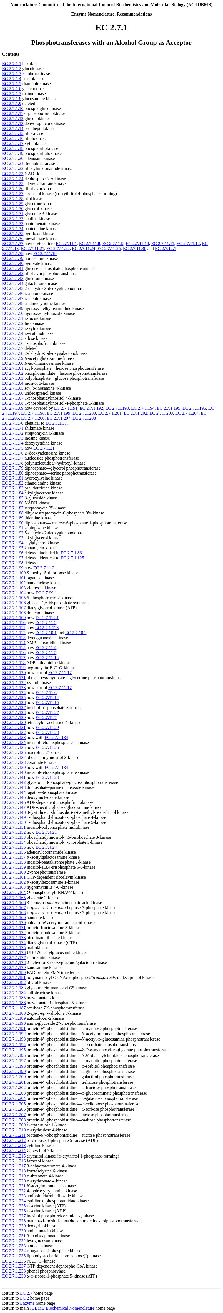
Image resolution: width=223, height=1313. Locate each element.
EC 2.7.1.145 (14, 797)
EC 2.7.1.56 (12, 343)
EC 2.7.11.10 (137, 243)
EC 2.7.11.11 (162, 243)
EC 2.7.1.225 (14, 1206)
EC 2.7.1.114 (14, 642)
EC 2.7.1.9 (11, 103)
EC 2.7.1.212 (14, 1140)
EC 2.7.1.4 (11, 78)
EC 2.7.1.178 (14, 962)
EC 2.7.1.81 (12, 478)
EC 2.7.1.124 (14, 692)
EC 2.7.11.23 (47, 777)
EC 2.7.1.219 (14, 1176)
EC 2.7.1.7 (11, 93)
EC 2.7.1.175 (14, 947)
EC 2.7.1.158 (14, 862)
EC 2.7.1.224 (14, 1201)
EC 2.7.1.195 (168, 408)
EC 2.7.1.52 (12, 323)
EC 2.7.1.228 (14, 1220)
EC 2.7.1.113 (14, 637)
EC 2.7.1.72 (12, 433)
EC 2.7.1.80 (12, 473)
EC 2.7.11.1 (66, 243)
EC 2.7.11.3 (45, 622)
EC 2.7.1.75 (12, 448)
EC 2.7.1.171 (14, 927)
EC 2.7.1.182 (14, 982)
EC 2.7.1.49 (12, 308)
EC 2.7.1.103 (14, 587)
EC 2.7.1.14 (12, 128)
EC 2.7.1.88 (12, 513)
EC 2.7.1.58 (12, 353)
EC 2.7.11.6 (46, 692)
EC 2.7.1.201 (109, 413)
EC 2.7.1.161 (14, 877)
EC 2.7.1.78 (12, 463)
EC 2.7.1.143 (14, 787)
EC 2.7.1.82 (12, 483)
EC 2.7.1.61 (12, 368)
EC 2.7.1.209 (14, 1125)
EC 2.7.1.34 (12, 228)
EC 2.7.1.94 (12, 543)
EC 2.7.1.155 (14, 847)
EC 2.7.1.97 (12, 557)
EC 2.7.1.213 (14, 1145)
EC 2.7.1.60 (12, 363)
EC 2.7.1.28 (12, 198)
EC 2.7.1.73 (12, 438)
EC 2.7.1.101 (14, 577)
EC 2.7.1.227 (14, 1215)
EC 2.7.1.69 (12, 408)
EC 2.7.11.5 (45, 652)
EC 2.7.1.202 (135, 413)
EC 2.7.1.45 (12, 288)
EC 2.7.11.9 (113, 243)
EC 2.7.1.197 (14, 1061)
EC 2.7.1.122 (14, 682)
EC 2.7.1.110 (14, 622)
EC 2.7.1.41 (12, 268)
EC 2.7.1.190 (14, 1023)
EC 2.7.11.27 (47, 712)
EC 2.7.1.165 (14, 897)
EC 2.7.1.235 (14, 1255)
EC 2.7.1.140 (14, 772)
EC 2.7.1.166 (14, 902)
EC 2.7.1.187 (14, 1008)
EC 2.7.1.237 (14, 1266)
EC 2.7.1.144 (14, 792)
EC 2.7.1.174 (14, 942)
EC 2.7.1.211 (14, 1135)
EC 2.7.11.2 (43, 567)
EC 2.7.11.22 (58, 248)
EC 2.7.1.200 (84, 413)
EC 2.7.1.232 (14, 1240)
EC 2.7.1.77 (12, 458)
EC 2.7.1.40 (12, 263)
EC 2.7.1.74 (12, 443)
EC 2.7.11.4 (45, 647)
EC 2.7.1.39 (12, 258)
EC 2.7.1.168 (14, 912)
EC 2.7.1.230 (14, 1230)
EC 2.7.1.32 (12, 218)
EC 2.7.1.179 (14, 967)
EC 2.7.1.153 (14, 837)
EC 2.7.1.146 (14, 802)
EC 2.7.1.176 (14, 952)
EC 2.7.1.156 (14, 852)
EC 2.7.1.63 (12, 378)
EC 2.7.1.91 (12, 528)
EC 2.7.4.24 (46, 847)
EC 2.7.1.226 (14, 1211)
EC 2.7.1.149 (14, 817)
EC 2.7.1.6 (11, 88)
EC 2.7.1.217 (14, 1166)
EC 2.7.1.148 (14, 812)
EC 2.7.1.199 (58, 413)
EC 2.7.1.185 (14, 997)
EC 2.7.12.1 (165, 248)
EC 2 (24, 1298)
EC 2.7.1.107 (14, 607)
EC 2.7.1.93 (12, 538)
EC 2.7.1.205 (14, 1104)
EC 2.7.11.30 (134, 248)
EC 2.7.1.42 (12, 273)
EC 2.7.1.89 (12, 518)
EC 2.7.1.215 (14, 1156)
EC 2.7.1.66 (12, 393)
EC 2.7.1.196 (194, 408)
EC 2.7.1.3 (11, 73)
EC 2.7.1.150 (14, 822)
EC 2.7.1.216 (14, 1161)
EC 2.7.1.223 (14, 1196)
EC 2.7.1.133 (14, 737)
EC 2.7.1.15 (12, 133)
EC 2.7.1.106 (14, 602)
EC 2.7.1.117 (14, 657)
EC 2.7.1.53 (12, 328)
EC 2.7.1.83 (12, 488)
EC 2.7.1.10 (12, 108)
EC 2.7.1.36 (12, 238)
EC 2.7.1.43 (12, 278)
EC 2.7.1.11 (12, 113)
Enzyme (27, 1303)
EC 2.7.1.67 (12, 398)
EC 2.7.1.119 (14, 667)
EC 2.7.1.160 (14, 872)
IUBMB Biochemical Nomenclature (62, 1308)
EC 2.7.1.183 (14, 987)
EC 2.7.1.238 (14, 1271)
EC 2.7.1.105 (14, 597)
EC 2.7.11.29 (47, 727)
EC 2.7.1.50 (12, 313)
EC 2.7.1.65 (12, 388)
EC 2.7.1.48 (12, 303)
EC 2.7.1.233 (14, 1245)
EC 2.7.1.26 (12, 188)
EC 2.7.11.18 (47, 657)
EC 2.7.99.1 (46, 592)
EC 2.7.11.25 (109, 248)
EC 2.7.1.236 (14, 1261)
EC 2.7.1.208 (84, 418)
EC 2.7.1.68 (12, 403)
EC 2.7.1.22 (12, 168)
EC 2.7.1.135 (14, 747)
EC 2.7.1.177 (14, 957)
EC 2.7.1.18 (12, 148)
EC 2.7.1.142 (14, 782)
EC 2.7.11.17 (60, 672)
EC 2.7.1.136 (14, 752)
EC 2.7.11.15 (47, 702)
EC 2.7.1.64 (12, 383)
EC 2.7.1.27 (12, 193)
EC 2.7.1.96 (12, 552)
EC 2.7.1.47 (12, 298)
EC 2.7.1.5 (11, 83)
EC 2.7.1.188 (14, 1013)
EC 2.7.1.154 (14, 842)
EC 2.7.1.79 (12, 468)
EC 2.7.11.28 (47, 732)
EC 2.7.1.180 (14, 972)
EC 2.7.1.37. (57, 423)
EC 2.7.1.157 (14, 857)
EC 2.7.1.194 (142, 408)
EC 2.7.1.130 (14, 722)
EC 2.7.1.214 (14, 1150)
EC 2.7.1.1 (11, 63)
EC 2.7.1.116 (14, 652)
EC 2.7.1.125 (72, 557)
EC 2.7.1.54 (12, 333)
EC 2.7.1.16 (12, 138)
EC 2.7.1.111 (13, 627)
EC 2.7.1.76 (12, 453)
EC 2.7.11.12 (188, 243)
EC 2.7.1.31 (12, 213)
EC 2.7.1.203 (161, 413)
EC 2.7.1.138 (14, 762)
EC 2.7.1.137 (14, 757)
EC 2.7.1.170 (14, 922)
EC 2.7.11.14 (47, 697)
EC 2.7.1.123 (14, 687)
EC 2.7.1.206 (32, 418)
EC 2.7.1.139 (14, 767)
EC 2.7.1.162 (14, 882)
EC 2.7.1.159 (14, 867)
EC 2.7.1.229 (14, 1225)
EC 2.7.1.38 (12, 253)
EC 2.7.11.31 (47, 617)
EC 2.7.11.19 (45, 253)
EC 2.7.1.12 (12, 118)
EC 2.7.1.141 (14, 777)
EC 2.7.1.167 (14, 907)
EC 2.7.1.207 (58, 418)
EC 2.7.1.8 (11, 98)
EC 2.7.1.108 (14, 612)
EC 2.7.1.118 (14, 662)
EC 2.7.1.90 (12, 523)
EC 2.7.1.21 (12, 163)
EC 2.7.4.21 (46, 832)
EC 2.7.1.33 (12, 223)
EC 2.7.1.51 (12, 318)
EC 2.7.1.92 (12, 533)
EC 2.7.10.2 (75, 632)
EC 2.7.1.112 (14, 632)
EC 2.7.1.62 (12, 373)
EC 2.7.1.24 (12, 178)
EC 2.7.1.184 (14, 992)
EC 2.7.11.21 (32, 248)
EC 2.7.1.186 (14, 1002)
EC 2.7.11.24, (84, 248)
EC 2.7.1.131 (14, 727)
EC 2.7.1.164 (14, 892)
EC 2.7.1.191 (65, 408)
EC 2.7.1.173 (14, 937)
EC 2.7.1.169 (14, 917)
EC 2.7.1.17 (12, 143)
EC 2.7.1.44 (12, 283)
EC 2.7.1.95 (12, 547)
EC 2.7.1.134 (56, 737)
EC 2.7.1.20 (12, 158)
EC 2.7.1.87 (12, 508)
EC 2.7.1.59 (12, 358)
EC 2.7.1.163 (14, 887)
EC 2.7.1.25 (12, 183)
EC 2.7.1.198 (32, 413)
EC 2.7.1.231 (14, 1235)
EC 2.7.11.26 (47, 747)
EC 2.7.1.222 (14, 1191)
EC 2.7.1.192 (91, 408)
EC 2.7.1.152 (14, 832)
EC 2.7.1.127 (14, 707)
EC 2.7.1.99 (12, 567)
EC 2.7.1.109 (14, 617)
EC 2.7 (26, 1293)
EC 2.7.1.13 (12, 123)
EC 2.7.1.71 (12, 428)
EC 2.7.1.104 (14, 592)
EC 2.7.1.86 (12, 503)
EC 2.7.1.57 (12, 348)
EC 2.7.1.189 (14, 1018)
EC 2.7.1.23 (12, 173)
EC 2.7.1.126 (14, 702)
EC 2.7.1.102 (14, 582)
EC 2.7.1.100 (14, 572)
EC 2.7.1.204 (187, 413)
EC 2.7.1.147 (14, 807)
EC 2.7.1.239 (14, 1276)
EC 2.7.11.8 (89, 243)
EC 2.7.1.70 (12, 423)
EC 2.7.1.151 (14, 827)
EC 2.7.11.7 (46, 717)
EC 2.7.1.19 (12, 153)
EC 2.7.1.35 (12, 233)
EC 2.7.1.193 (117, 408)
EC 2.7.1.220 (14, 1181)
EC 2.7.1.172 (14, 932)
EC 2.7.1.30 (12, 208)
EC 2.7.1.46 (12, 293)
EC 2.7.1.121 (14, 677)
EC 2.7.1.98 (12, 562)
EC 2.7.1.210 (14, 1130)
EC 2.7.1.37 (12, 243)
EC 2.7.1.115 (14, 647)
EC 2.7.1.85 (12, 498)
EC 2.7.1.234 (14, 1250)
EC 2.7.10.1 (45, 632)
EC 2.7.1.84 (12, 493)
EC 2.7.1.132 (14, 732)
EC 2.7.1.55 (12, 338)
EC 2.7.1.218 (14, 1171)
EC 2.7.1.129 (14, 717)
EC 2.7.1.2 (11, 68)
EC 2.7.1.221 (14, 1186)
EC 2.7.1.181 (14, 977)
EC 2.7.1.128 (47, 627)
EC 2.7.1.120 (14, 672)
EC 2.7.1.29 (12, 203)
